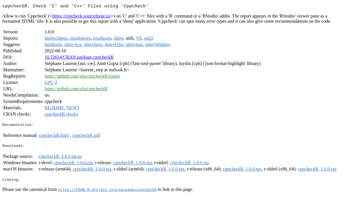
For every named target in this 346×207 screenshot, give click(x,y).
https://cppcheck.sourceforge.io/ (81, 17)
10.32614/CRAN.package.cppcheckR (79, 58)
